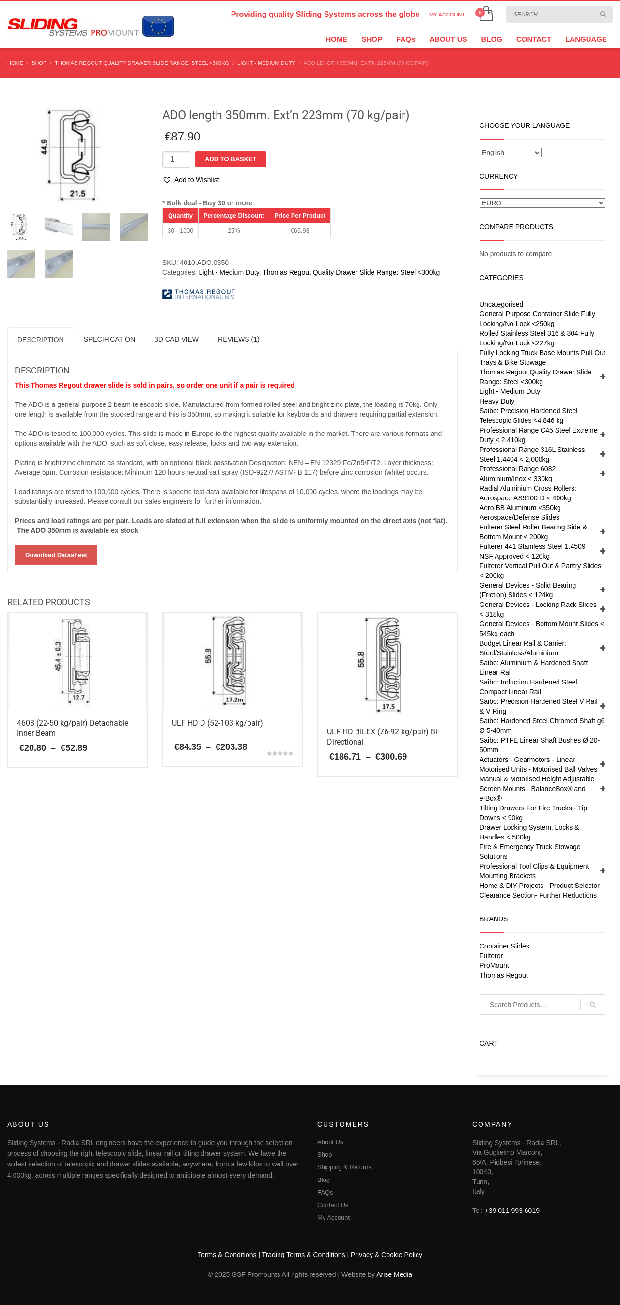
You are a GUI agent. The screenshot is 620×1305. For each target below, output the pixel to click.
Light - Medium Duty (229, 272)
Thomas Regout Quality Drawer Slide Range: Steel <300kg (351, 272)
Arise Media (394, 1274)
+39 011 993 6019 (512, 1210)
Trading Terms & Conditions (303, 1254)
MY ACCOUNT (447, 14)
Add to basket (231, 159)
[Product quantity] (176, 159)
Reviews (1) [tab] (239, 339)
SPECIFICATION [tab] (109, 339)
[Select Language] (511, 152)
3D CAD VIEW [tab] (177, 339)
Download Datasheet (56, 555)
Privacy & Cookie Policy (386, 1254)
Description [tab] (40, 339)
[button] (190, 180)
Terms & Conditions (227, 1254)
